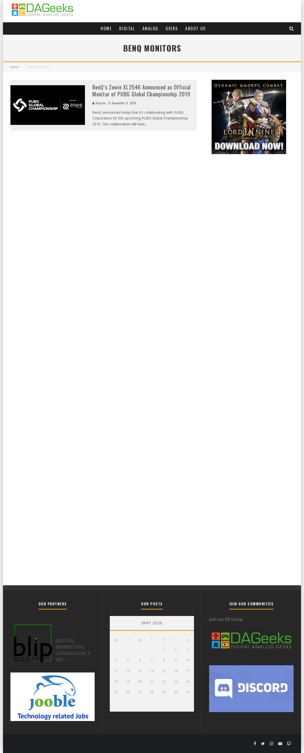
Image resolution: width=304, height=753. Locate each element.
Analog (150, 28)
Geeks (172, 28)
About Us (195, 28)
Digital (127, 28)
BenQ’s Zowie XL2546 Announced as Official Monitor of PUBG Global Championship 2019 (141, 90)
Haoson (99, 103)
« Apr (114, 708)
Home (106, 28)
